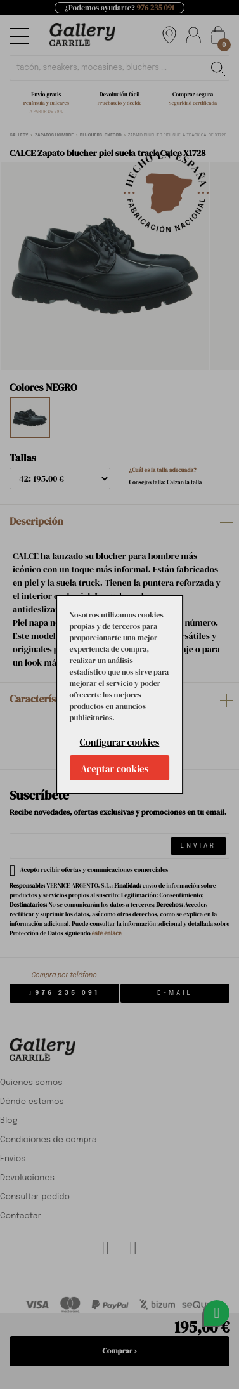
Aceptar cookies (115, 768)
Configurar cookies (120, 742)
